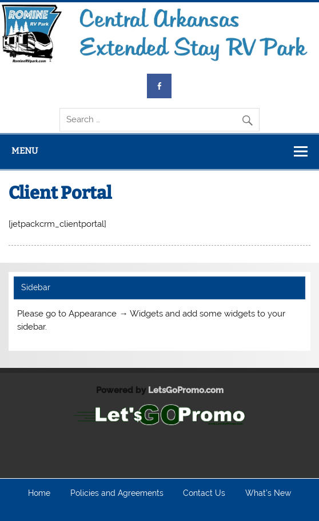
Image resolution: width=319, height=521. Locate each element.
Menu (24, 151)
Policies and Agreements (117, 494)
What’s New (268, 494)
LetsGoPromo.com (186, 390)
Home (39, 494)
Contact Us (204, 494)
